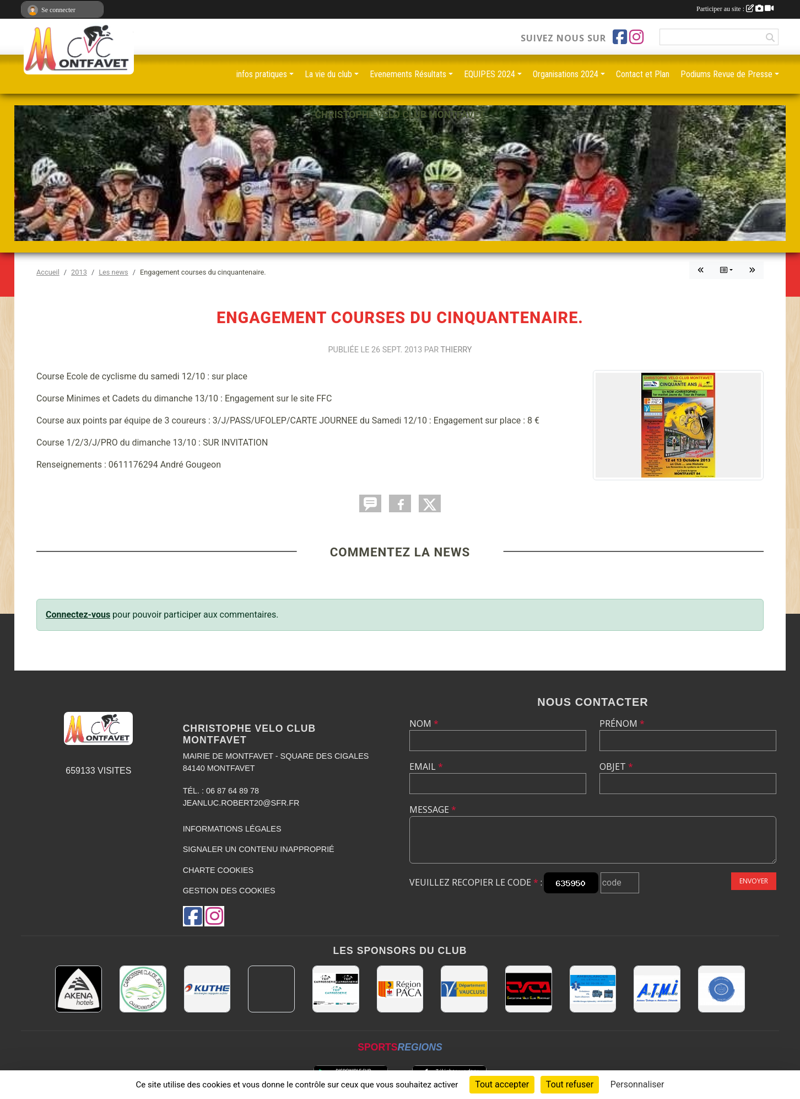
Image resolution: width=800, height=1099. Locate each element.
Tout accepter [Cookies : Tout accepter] (502, 1084)
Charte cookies (218, 870)
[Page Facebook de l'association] (620, 37)
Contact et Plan (642, 74)
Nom (424, 723)
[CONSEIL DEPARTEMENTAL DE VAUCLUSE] (464, 989)
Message (432, 809)
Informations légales (232, 828)
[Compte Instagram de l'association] (636, 37)
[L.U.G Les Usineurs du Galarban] (721, 989)
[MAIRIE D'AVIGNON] (271, 989)
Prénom (622, 723)
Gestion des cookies (229, 890)
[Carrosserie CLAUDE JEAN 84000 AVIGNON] (143, 989)
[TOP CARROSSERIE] (335, 989)
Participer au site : (735, 9)
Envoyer (753, 881)
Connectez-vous (78, 614)
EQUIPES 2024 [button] (489, 74)
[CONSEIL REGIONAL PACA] (400, 989)
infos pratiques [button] (261, 74)
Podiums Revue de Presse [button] (726, 74)
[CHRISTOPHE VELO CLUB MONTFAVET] (528, 989)
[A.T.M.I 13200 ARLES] (657, 989)
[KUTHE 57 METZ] (207, 989)
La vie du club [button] (328, 74)
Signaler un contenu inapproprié (258, 849)
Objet (616, 766)
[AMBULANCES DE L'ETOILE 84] (593, 989)
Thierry (456, 350)
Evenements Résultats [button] (408, 74)
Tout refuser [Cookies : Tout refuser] (569, 1084)
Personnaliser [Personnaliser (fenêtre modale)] (637, 1084)
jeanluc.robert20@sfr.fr (241, 802)
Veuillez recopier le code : (475, 882)
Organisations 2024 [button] (565, 74)
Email (426, 766)
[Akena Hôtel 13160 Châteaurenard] (78, 989)
